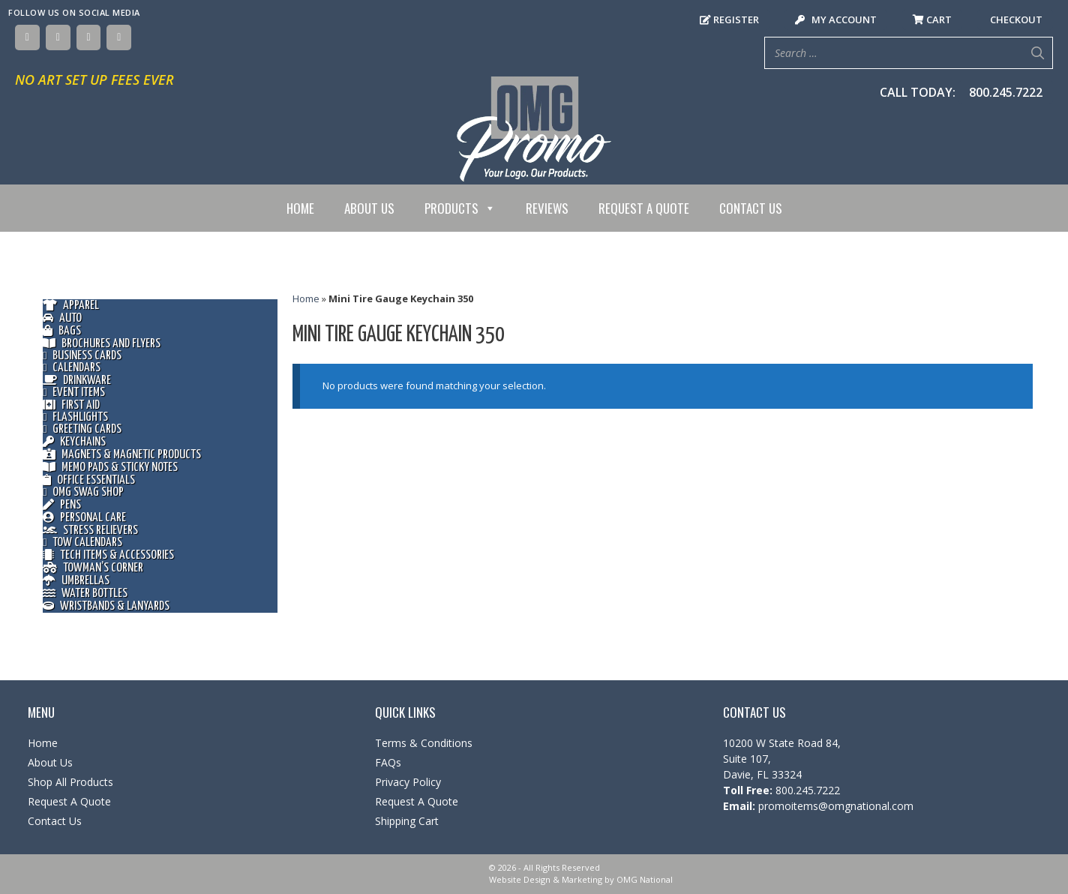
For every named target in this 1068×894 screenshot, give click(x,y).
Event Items (74, 393)
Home (300, 208)
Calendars (71, 368)
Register (729, 19)
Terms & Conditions (423, 743)
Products (460, 208)
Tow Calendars (82, 543)
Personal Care (84, 518)
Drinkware (77, 380)
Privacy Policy (408, 782)
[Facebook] (27, 37)
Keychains (74, 442)
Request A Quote (643, 208)
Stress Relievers (90, 530)
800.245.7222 (1005, 92)
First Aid (71, 405)
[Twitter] (58, 37)
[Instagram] (88, 37)
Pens (62, 505)
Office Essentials (89, 480)
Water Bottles (85, 593)
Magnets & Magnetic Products (122, 454)
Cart (932, 19)
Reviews (547, 208)
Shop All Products (70, 782)
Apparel (71, 305)
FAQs (388, 762)
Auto (62, 318)
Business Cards (82, 356)
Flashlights (75, 418)
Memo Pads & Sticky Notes (110, 467)
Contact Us (750, 208)
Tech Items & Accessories (108, 555)
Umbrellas (76, 580)
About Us (369, 208)
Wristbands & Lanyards (106, 606)
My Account (836, 19)
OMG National (644, 879)
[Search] (1037, 53)
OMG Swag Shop (83, 493)
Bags (62, 331)
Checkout (1015, 19)
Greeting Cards (82, 430)
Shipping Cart (407, 821)
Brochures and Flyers (101, 344)
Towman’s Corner (93, 568)
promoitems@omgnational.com (834, 806)
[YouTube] (118, 37)
